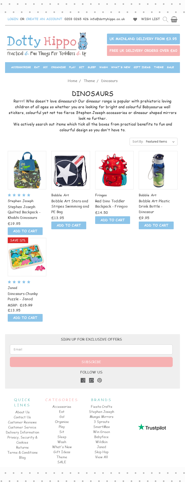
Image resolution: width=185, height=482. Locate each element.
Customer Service (22, 427)
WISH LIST (150, 19)
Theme (159, 67)
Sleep (92, 67)
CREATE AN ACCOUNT (44, 19)
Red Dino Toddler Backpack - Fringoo (111, 203)
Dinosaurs (109, 80)
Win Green (101, 431)
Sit (81, 67)
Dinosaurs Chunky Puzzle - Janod (23, 296)
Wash (103, 67)
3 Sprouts (101, 421)
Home (72, 80)
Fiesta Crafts (101, 406)
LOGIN (13, 19)
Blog (22, 457)
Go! (45, 67)
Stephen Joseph (101, 411)
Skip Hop (101, 452)
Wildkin (101, 442)
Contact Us (22, 417)
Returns (22, 447)
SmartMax (101, 426)
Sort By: (137, 141)
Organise (58, 67)
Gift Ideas (142, 67)
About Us (22, 412)
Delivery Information (22, 432)
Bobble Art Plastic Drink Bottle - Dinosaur (154, 206)
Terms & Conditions (22, 452)
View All (101, 457)
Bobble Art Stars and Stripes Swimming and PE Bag (70, 206)
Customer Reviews (22, 422)
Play (72, 67)
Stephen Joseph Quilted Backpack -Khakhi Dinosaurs (24, 212)
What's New (120, 67)
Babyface (101, 436)
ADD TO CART (25, 231)
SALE (170, 67)
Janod (101, 447)
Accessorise (21, 67)
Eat (37, 67)
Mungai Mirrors (101, 416)
